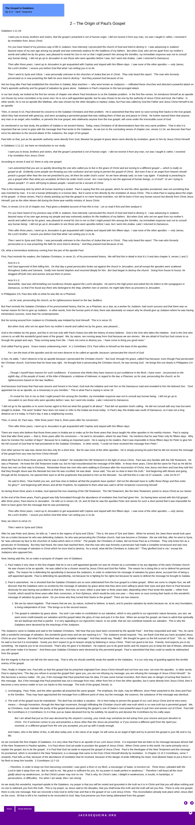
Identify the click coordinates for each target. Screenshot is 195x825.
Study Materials (25, 809)
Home (9, 809)
